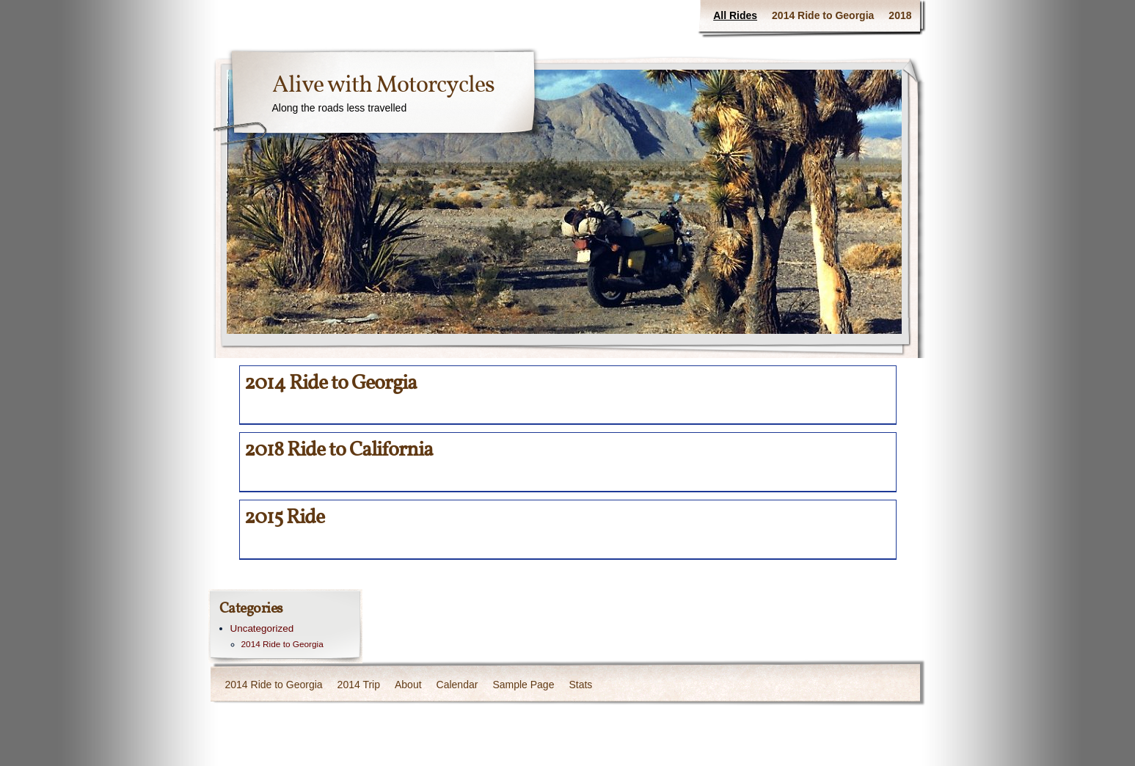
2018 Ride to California (338, 450)
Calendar (457, 684)
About (408, 684)
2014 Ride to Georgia (823, 15)
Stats (580, 684)
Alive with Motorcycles (383, 86)
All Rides (735, 15)
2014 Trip (358, 684)
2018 (899, 15)
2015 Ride (284, 517)
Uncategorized (262, 628)
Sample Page (523, 684)
